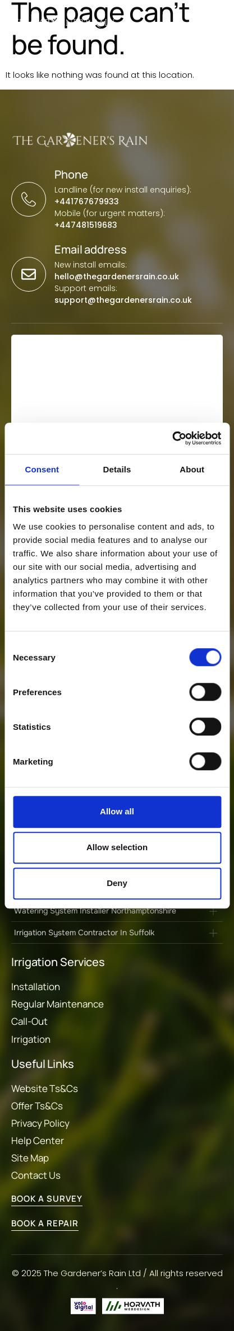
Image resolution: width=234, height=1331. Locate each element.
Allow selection (117, 847)
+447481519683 (85, 225)
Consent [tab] (42, 469)
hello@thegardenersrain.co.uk (116, 276)
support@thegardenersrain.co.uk (123, 300)
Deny (117, 883)
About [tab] (192, 469)
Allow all (117, 811)
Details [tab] (117, 469)
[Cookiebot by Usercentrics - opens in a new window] (172, 438)
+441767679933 (86, 201)
